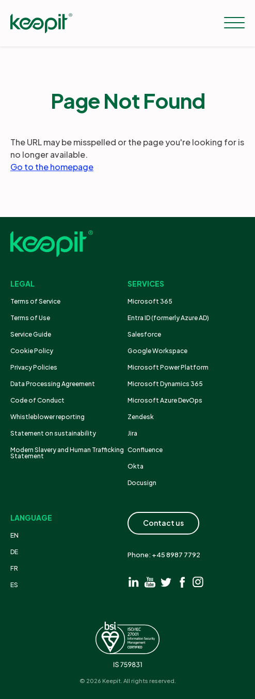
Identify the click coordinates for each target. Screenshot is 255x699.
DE (14, 552)
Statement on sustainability (53, 433)
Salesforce (144, 334)
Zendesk (141, 417)
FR (14, 568)
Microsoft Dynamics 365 (165, 384)
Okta (136, 466)
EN (14, 535)
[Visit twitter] (166, 581)
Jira (132, 433)
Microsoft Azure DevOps (165, 400)
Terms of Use (30, 318)
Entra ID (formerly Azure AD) (169, 318)
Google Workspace (157, 351)
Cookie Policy (31, 351)
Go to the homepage (51, 166)
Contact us (163, 522)
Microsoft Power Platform (168, 367)
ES (14, 585)
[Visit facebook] (182, 581)
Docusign (142, 483)
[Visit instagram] (198, 581)
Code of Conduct (37, 400)
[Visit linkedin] (134, 581)
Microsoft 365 (150, 301)
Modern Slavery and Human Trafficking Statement (67, 453)
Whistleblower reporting (47, 417)
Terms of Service (35, 301)
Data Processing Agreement (52, 384)
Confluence (145, 450)
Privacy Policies (33, 367)
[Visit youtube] (150, 581)
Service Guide (30, 334)
